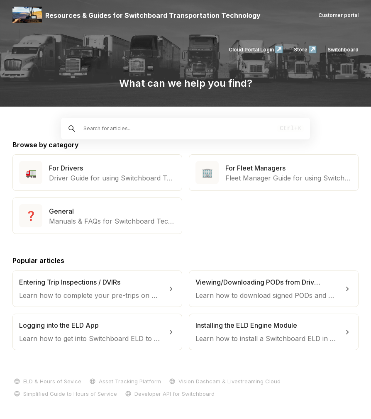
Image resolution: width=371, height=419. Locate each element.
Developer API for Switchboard (169, 393)
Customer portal (338, 15)
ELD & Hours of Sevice (46, 381)
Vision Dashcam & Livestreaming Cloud (224, 381)
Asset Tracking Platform (124, 381)
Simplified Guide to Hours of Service (64, 393)
